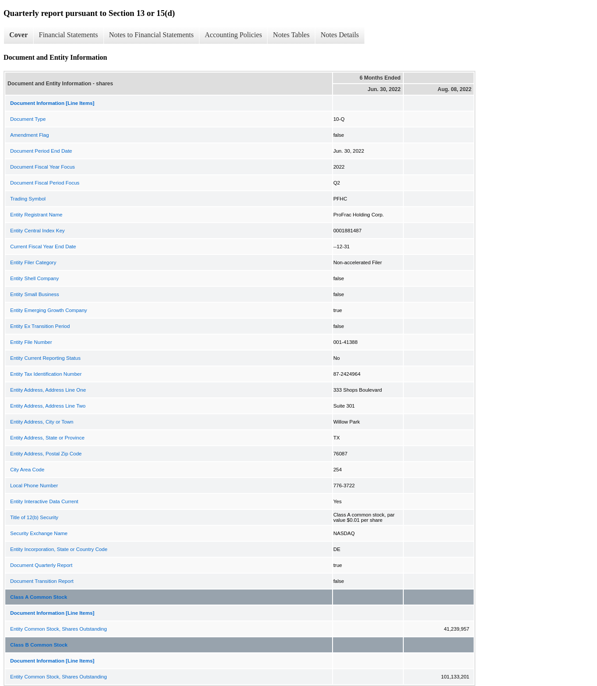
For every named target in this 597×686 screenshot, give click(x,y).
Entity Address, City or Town (41, 421)
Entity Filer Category (33, 262)
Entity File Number (31, 342)
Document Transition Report (41, 581)
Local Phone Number (34, 485)
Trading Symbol (28, 198)
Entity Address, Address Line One (48, 390)
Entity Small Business (34, 294)
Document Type (28, 119)
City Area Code (27, 469)
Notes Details (340, 35)
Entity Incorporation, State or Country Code (58, 549)
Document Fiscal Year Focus (42, 167)
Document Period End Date (41, 151)
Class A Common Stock (38, 597)
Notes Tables (291, 35)
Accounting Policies (233, 35)
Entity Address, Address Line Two (47, 406)
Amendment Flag (29, 135)
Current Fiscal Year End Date (43, 246)
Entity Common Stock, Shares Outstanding (58, 629)
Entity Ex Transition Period (40, 326)
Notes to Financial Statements (151, 35)
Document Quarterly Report (41, 565)
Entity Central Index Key (37, 230)
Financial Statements (68, 35)
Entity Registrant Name (36, 214)
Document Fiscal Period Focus (45, 182)
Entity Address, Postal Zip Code (46, 453)
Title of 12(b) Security (34, 517)
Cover (18, 35)
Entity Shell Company (34, 278)
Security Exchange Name (39, 533)
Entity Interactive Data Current (44, 501)
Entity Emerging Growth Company (48, 310)
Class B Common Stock (39, 644)
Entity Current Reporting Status (45, 358)
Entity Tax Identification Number (46, 374)
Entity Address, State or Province (47, 437)
